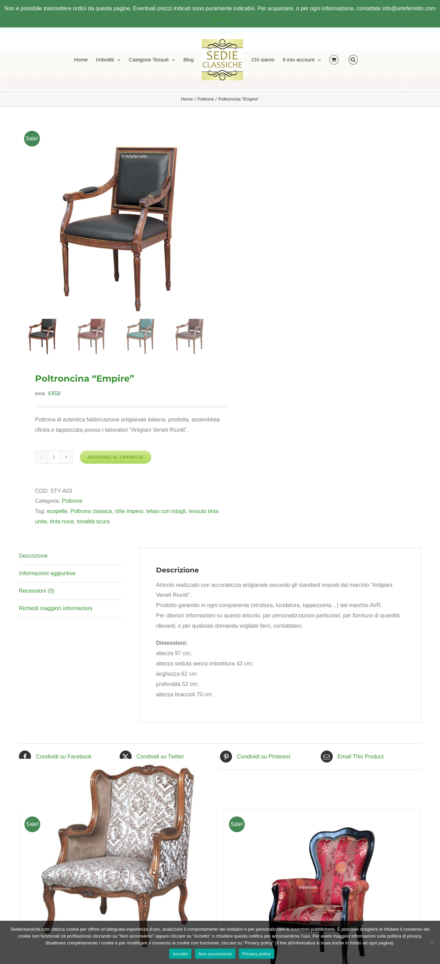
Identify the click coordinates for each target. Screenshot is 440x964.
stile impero (129, 511)
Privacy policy (256, 953)
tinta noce (62, 521)
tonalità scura (93, 521)
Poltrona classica (91, 511)
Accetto (180, 953)
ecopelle (57, 511)
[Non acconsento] (431, 942)
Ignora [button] (220, 19)
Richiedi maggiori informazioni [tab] (55, 608)
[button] (353, 59)
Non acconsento (215, 953)
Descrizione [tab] (33, 556)
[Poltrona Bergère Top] (117, 857)
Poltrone (72, 501)
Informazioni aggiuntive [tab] (47, 573)
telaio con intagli (166, 511)
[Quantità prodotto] (54, 457)
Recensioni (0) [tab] (36, 591)
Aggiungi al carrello (115, 457)
